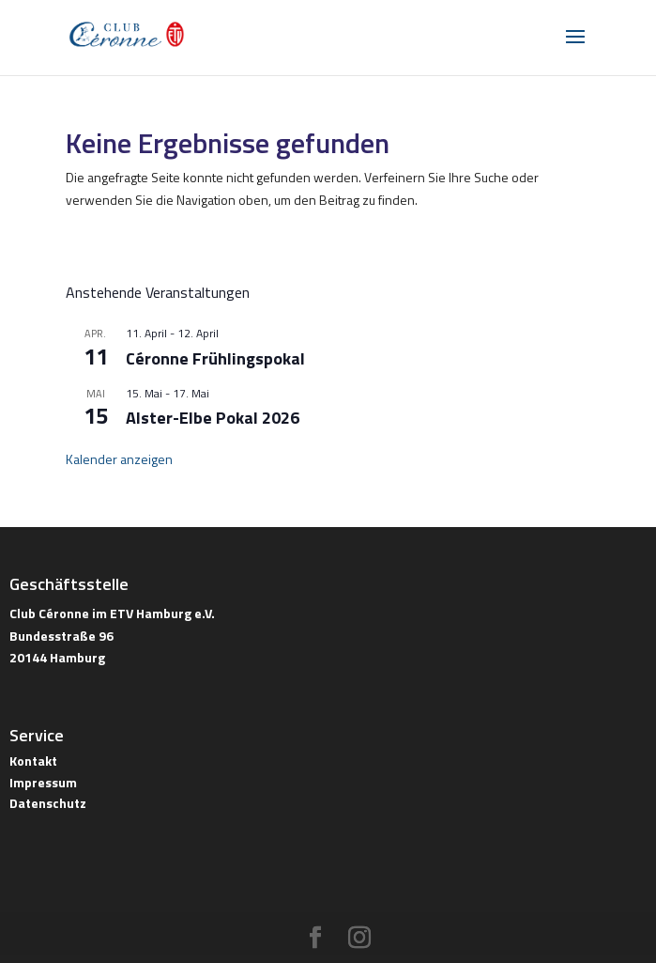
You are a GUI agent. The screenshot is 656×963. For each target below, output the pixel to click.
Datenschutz (47, 803)
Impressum (43, 782)
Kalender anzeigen (119, 459)
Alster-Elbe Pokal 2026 (212, 417)
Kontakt (33, 760)
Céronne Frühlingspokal (215, 358)
